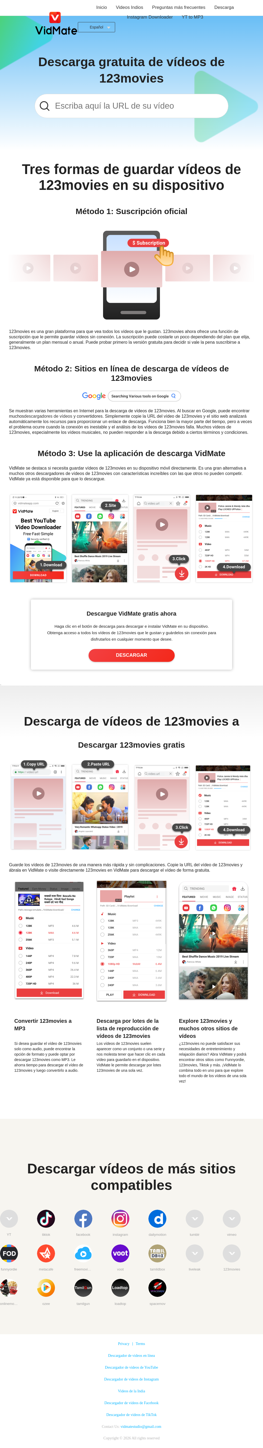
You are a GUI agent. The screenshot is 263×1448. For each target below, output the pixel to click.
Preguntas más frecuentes (178, 7)
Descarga (224, 7)
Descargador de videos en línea (131, 1356)
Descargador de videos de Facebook (131, 1403)
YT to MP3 (192, 17)
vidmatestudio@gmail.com (140, 1427)
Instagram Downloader (150, 17)
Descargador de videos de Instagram (131, 1379)
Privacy (124, 1344)
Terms (140, 1344)
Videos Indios (129, 7)
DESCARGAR (131, 655)
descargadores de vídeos (48, 416)
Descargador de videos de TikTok (131, 1415)
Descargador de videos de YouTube (131, 1367)
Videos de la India (131, 1391)
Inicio (101, 7)
